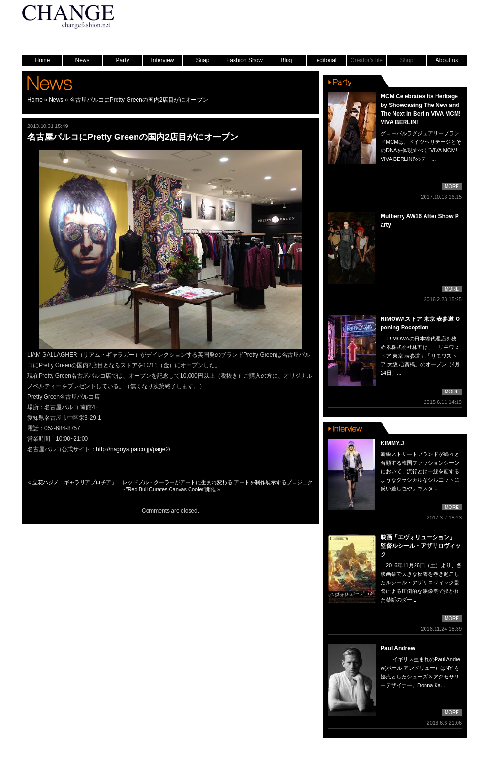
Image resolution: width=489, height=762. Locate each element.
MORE (452, 186)
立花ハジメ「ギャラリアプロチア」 (74, 482)
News (82, 60)
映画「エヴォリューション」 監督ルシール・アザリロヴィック (421, 546)
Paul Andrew (398, 648)
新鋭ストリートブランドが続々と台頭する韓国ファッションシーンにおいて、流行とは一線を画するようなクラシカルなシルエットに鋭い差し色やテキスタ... (420, 471)
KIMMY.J (392, 443)
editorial (326, 60)
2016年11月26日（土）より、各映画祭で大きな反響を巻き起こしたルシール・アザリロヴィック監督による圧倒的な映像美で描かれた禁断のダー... (421, 582)
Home (42, 60)
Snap (202, 60)
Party (122, 60)
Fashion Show (244, 60)
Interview (162, 60)
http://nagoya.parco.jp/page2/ (133, 449)
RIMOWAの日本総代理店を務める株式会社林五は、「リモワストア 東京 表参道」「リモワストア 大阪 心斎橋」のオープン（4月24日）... (420, 356)
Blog (286, 60)
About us (447, 60)
